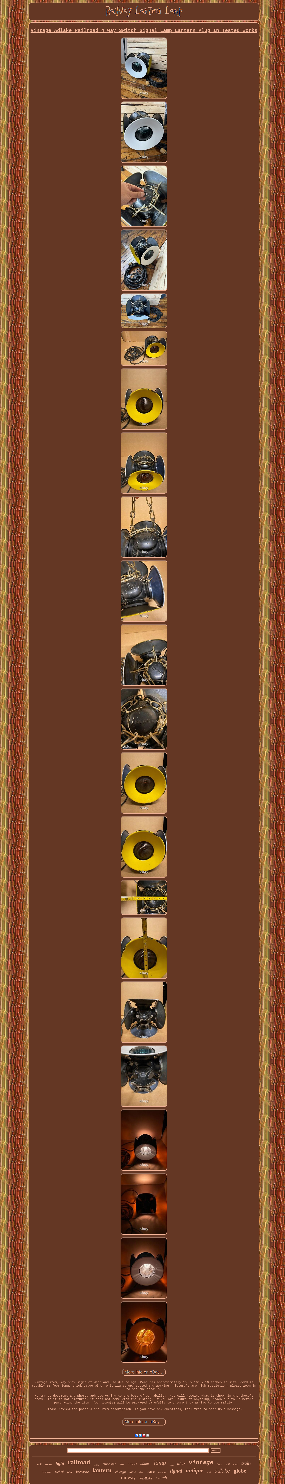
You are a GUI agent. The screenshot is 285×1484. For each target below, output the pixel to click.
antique (194, 1470)
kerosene (82, 1472)
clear (141, 1472)
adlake (222, 1471)
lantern (102, 1470)
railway (128, 1477)
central (48, 1464)
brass (219, 1464)
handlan (162, 1473)
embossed (109, 1464)
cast (235, 1464)
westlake (145, 1478)
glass (172, 1465)
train (246, 1463)
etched (59, 1472)
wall (39, 1464)
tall (228, 1464)
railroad (79, 1462)
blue (69, 1472)
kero (122, 1464)
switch (161, 1477)
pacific (96, 1465)
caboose (46, 1472)
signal (176, 1471)
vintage (201, 1462)
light (60, 1463)
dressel (132, 1464)
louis (132, 1472)
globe (240, 1471)
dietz (181, 1463)
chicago (120, 1472)
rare (151, 1471)
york (209, 1472)
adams (145, 1463)
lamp (160, 1462)
